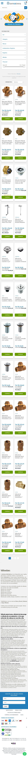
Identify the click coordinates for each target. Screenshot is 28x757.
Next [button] (27, 19)
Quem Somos (9, 710)
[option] (14, 19)
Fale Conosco (25, 754)
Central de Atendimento (11, 714)
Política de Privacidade (14, 712)
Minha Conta (18, 710)
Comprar (7, 118)
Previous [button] (1, 19)
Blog (22, 714)
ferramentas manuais (14, 661)
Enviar (5, 706)
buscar (25, 7)
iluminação (14, 660)
